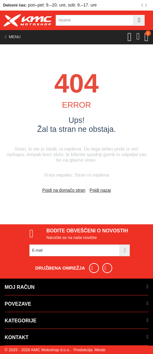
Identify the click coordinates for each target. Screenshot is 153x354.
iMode (100, 349)
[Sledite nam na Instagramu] (109, 268)
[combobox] (95, 20)
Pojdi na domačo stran (63, 190)
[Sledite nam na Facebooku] (96, 268)
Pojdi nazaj (100, 190)
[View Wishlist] (129, 37)
